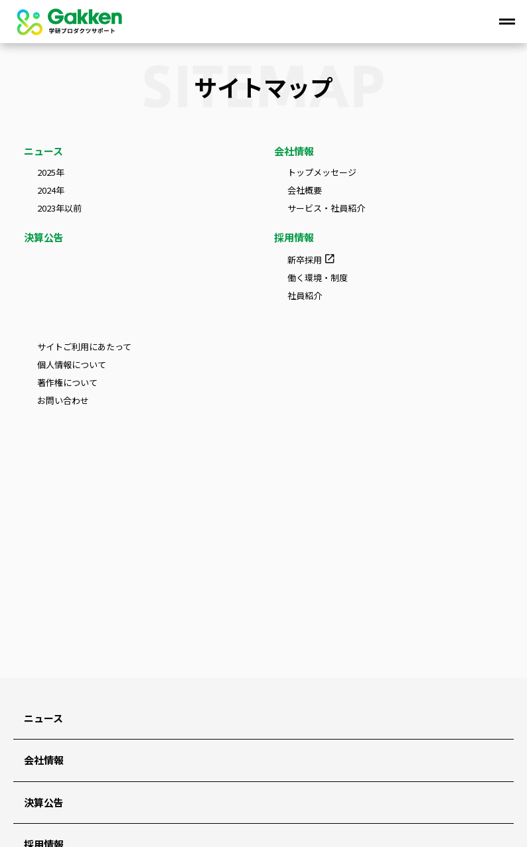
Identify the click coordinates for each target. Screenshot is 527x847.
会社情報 (294, 151)
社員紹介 (304, 296)
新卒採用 (304, 259)
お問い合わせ (63, 401)
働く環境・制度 (317, 278)
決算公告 (44, 237)
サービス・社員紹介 (326, 209)
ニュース (43, 151)
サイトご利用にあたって (84, 347)
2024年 (50, 191)
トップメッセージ (321, 173)
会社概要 (304, 191)
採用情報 (294, 237)
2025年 (50, 173)
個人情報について (71, 365)
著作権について (67, 383)
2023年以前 (59, 209)
